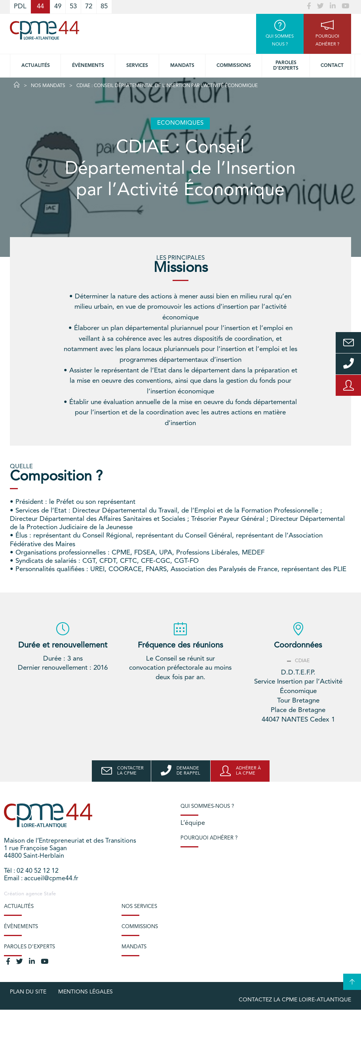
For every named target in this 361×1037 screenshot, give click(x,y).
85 (104, 6)
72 (88, 6)
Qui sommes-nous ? (207, 806)
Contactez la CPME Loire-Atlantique (295, 1000)
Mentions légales (85, 992)
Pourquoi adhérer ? (209, 838)
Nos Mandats (48, 86)
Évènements (88, 65)
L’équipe (192, 823)
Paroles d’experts (285, 66)
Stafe (50, 893)
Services (137, 65)
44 (40, 6)
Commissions (234, 65)
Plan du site (28, 992)
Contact (332, 65)
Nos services (139, 906)
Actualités (35, 65)
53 (73, 6)
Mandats (182, 65)
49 (57, 6)
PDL (20, 6)
